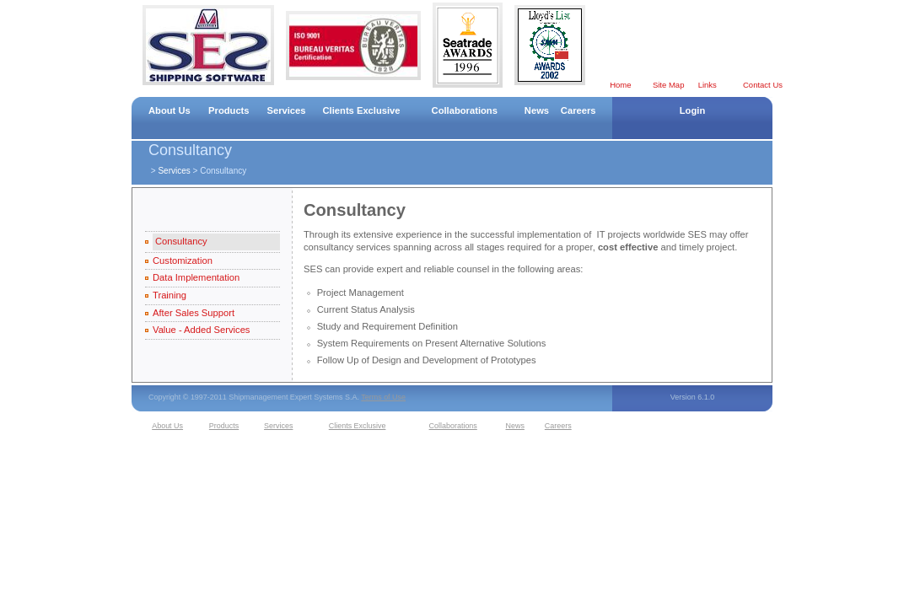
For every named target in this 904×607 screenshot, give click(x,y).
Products (229, 110)
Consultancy (181, 241)
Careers (578, 110)
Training (169, 295)
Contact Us (763, 84)
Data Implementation (196, 277)
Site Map (669, 84)
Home (620, 84)
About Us (169, 110)
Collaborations (465, 110)
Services (285, 110)
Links (707, 84)
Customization (183, 260)
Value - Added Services (201, 330)
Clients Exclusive (362, 110)
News (537, 110)
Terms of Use (383, 397)
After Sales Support (193, 313)
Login (692, 110)
